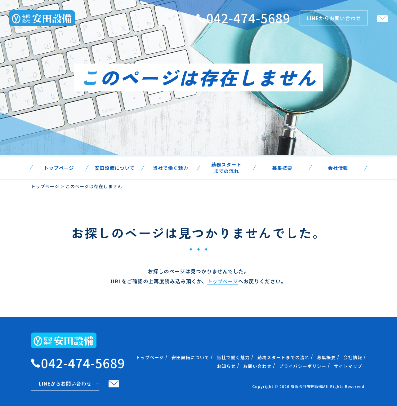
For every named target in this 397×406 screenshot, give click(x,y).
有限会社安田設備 (306, 386)
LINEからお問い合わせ (333, 18)
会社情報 (352, 357)
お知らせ (226, 366)
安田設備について (190, 357)
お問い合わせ (257, 366)
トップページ (45, 186)
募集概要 (326, 357)
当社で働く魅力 (233, 357)
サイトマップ (348, 366)
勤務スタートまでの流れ (283, 357)
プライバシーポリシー (303, 366)
